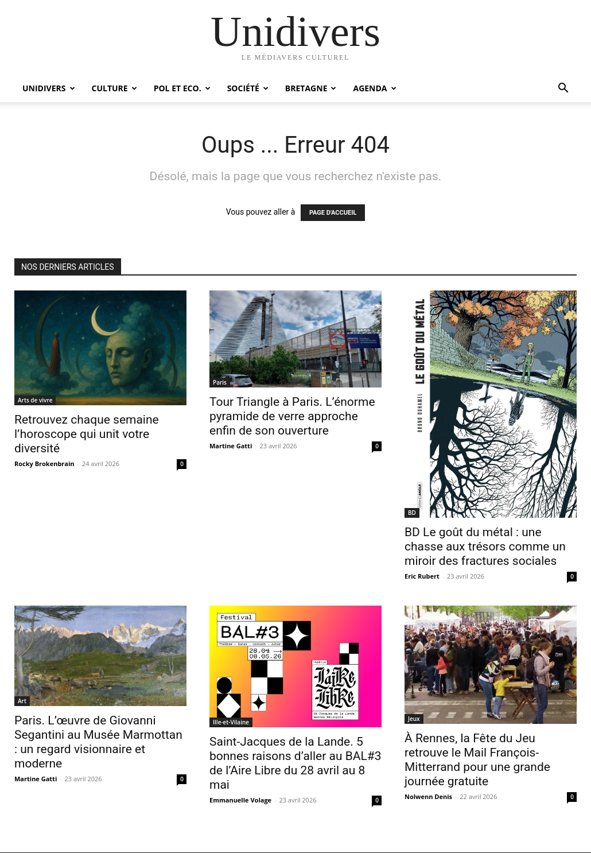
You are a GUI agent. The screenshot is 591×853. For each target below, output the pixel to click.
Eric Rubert (422, 576)
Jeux (414, 719)
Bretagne (311, 88)
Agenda (374, 88)
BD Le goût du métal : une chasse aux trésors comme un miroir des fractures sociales (485, 546)
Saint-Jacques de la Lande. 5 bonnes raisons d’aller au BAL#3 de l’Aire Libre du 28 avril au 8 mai (295, 763)
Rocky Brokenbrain (44, 463)
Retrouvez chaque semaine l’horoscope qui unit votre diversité (86, 434)
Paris (220, 382)
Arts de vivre (35, 400)
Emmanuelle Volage (240, 800)
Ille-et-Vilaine (231, 722)
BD (412, 513)
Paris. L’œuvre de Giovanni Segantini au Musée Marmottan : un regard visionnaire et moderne (98, 742)
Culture (114, 88)
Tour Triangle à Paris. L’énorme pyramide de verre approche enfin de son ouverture (292, 416)
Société (248, 88)
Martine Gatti (230, 445)
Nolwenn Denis (428, 796)
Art (22, 701)
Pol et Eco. (182, 88)
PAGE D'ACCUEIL (333, 212)
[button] (563, 89)
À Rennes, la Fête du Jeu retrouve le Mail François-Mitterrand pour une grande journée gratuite (477, 759)
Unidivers (48, 88)
